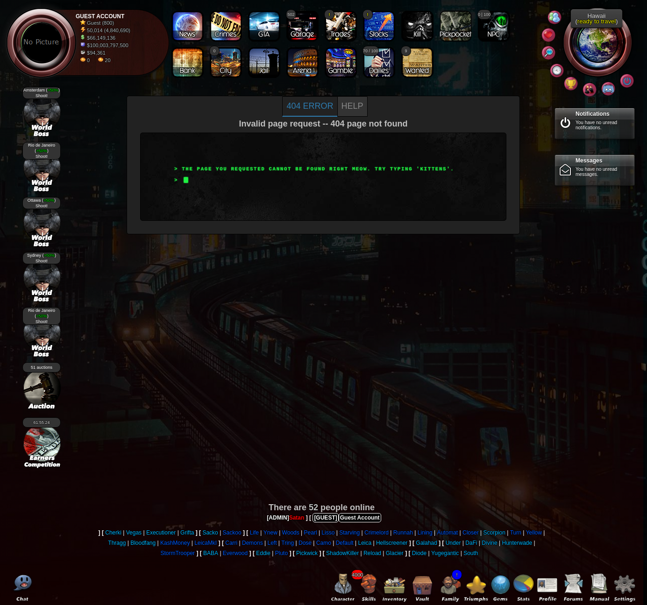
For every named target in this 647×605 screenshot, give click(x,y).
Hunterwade (517, 543)
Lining (425, 532)
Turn (515, 532)
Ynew (270, 532)
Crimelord (376, 532)
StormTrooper (177, 553)
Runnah (403, 532)
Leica (364, 543)
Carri (231, 543)
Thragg (117, 543)
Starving (349, 532)
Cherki (113, 532)
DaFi (471, 543)
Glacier (395, 553)
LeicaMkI (205, 543)
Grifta (187, 532)
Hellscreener (391, 543)
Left (272, 543)
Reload (372, 553)
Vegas (134, 532)
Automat (447, 532)
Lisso (327, 532)
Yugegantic (445, 553)
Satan (297, 517)
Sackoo (232, 532)
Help (352, 106)
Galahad (426, 543)
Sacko (210, 532)
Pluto (281, 553)
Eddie (263, 553)
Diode (419, 553)
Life (254, 532)
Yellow (534, 532)
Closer (470, 532)
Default (345, 543)
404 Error (309, 106)
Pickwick (307, 553)
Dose (305, 543)
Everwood (235, 553)
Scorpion (494, 532)
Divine (489, 543)
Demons (252, 543)
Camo (323, 543)
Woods (290, 532)
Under (453, 543)
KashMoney (175, 543)
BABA (210, 553)
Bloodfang (143, 543)
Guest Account (360, 517)
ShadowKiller (342, 553)
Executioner (161, 532)
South (470, 553)
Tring (287, 543)
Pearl (310, 532)
